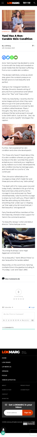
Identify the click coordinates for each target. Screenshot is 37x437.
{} (25, 320)
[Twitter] (8, 57)
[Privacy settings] (3, 430)
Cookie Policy (25, 389)
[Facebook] (4, 57)
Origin (33, 422)
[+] (27, 320)
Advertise (5, 398)
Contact (5, 394)
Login (32, 307)
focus (4, 375)
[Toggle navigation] (2, 3)
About (4, 385)
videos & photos (8, 380)
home (4, 358)
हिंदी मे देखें (26, 3)
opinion (5, 371)
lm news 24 (6, 367)
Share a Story (6, 389)
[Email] (16, 57)
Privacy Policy (25, 385)
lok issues (6, 362)
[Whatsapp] (12, 57)
